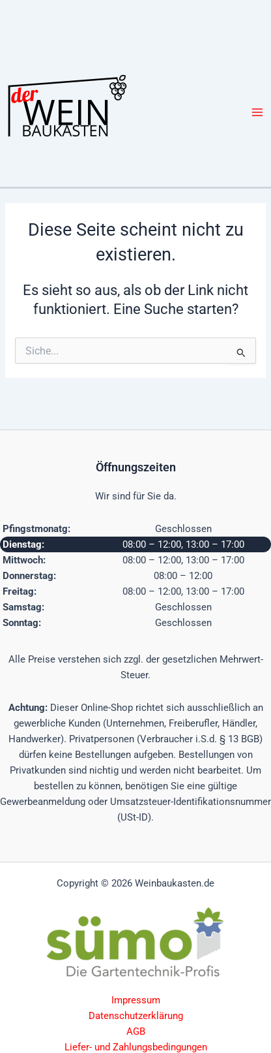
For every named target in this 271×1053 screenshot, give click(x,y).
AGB (135, 1031)
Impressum (135, 1000)
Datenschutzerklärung (136, 1016)
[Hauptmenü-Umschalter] (257, 112)
